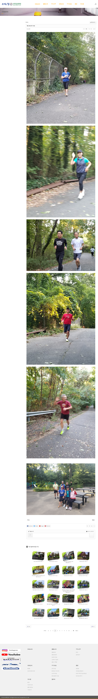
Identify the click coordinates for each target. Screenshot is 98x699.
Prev (45, 630)
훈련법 (77, 668)
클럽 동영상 (30, 687)
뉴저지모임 (54, 673)
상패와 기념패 (55, 659)
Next (77, 630)
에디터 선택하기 (90, 531)
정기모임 (69, 4)
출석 (29, 682)
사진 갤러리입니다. (33, 547)
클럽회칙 (54, 652)
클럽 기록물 (54, 662)
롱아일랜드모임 (55, 676)
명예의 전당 (54, 657)
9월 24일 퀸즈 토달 (31, 25)
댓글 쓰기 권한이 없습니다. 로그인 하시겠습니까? (43, 534)
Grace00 (28, 28)
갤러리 (36, 12)
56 (73, 630)
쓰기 (92, 626)
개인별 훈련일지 (79, 671)
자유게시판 (30, 685)
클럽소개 (45, 4)
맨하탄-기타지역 (55, 671)
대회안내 (61, 4)
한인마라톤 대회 (31, 671)
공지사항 (53, 4)
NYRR (29, 668)
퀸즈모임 (54, 668)
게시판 (82, 4)
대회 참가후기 (79, 676)
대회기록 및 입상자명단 (81, 673)
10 (68, 630)
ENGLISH (37, 4)
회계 (77, 652)
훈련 (76, 4)
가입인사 (30, 689)
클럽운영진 (54, 654)
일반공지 (78, 654)
